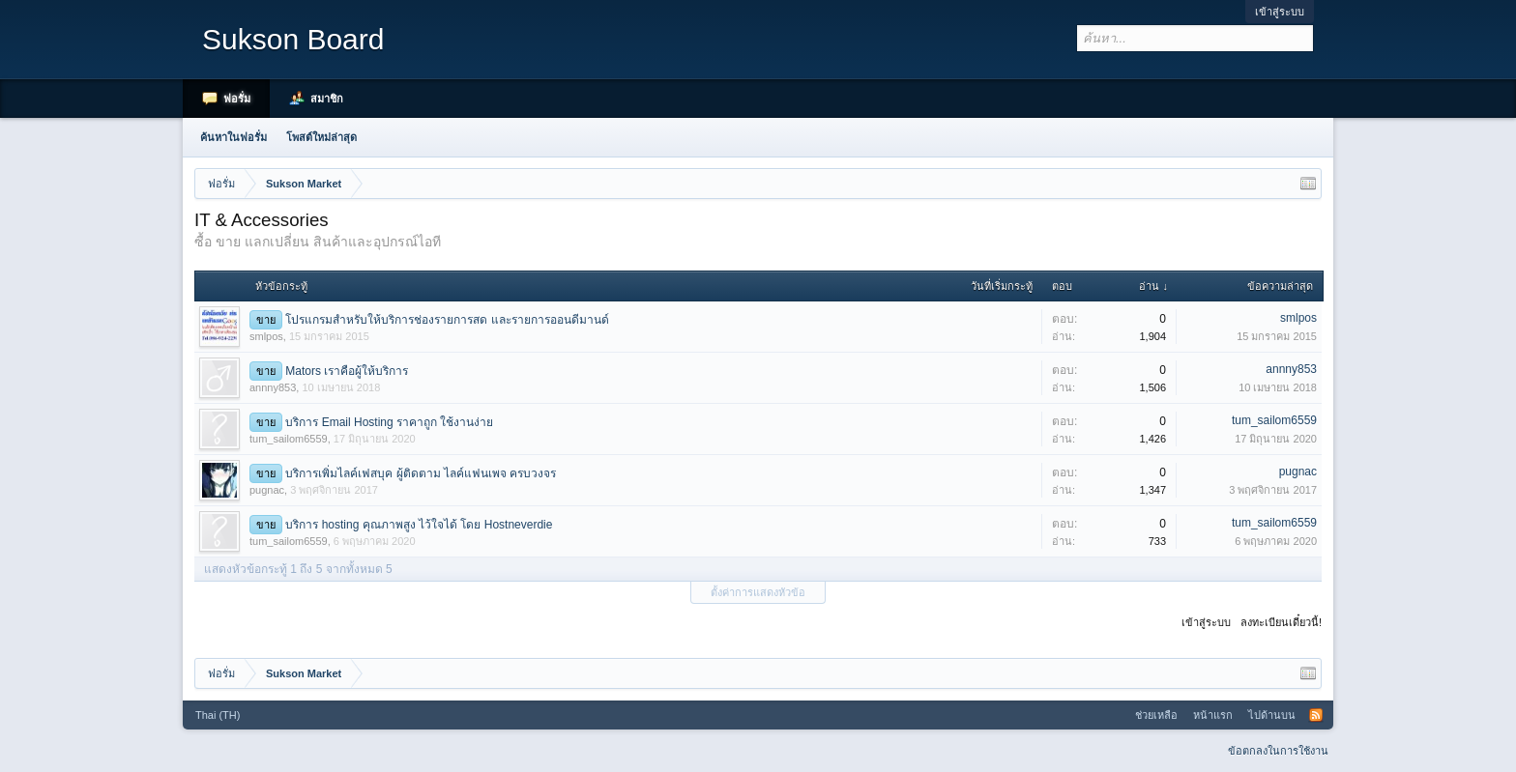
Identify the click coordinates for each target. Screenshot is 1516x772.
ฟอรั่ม (236, 98)
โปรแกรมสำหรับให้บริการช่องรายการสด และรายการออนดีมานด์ (446, 320)
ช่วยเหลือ (1156, 715)
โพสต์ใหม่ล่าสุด (321, 137)
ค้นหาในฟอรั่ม (233, 137)
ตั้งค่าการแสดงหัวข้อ (758, 592)
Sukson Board (293, 39)
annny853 (272, 387)
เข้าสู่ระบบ (1279, 11)
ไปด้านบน (1272, 715)
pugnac (266, 490)
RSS (1316, 715)
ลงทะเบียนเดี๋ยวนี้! (1281, 622)
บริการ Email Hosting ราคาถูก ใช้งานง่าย (389, 422)
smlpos (266, 336)
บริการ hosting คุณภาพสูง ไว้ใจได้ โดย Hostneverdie (418, 524)
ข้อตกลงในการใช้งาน (1278, 751)
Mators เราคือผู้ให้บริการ (346, 371)
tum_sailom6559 (288, 438)
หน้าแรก (1213, 715)
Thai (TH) (217, 715)
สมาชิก (326, 98)
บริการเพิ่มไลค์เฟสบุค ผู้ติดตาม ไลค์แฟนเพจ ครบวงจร (420, 473)
